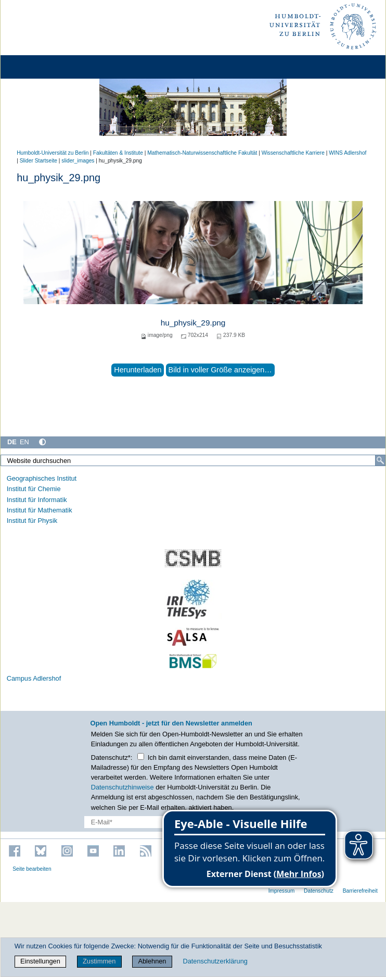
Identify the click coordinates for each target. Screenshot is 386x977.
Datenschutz (318, 891)
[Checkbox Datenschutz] (140, 756)
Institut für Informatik (37, 500)
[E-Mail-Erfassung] (151, 822)
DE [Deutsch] (12, 442)
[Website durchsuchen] (193, 460)
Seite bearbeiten (32, 869)
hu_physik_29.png (193, 322)
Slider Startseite (38, 161)
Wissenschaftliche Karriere (293, 153)
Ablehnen (152, 961)
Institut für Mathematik (39, 510)
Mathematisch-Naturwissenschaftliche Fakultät (202, 153)
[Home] (37, 67)
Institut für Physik (32, 520)
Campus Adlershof (34, 678)
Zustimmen (99, 961)
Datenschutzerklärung (215, 961)
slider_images (77, 161)
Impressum (281, 891)
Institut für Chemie (34, 489)
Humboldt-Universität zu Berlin (52, 153)
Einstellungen (40, 961)
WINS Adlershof (347, 153)
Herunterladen (137, 370)
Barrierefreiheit (360, 891)
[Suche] (380, 460)
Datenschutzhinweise (122, 787)
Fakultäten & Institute (118, 153)
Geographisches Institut (41, 478)
